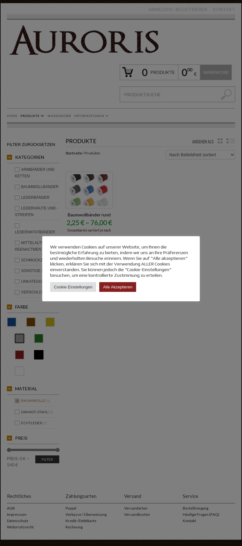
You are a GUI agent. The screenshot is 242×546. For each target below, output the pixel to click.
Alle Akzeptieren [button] (117, 287)
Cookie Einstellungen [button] (73, 287)
